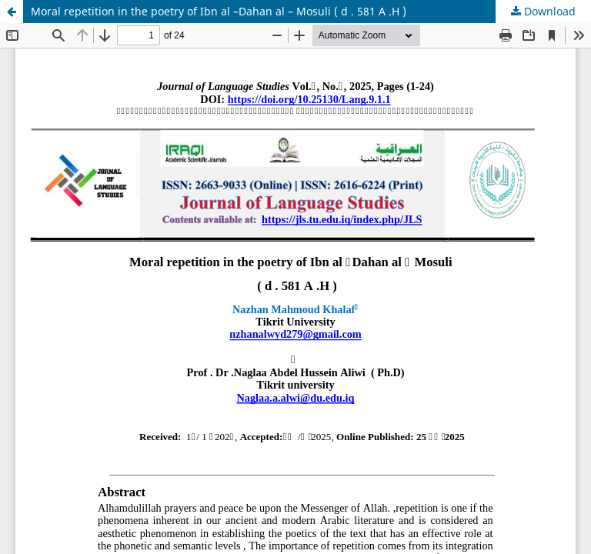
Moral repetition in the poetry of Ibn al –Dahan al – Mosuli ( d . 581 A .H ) (218, 11)
